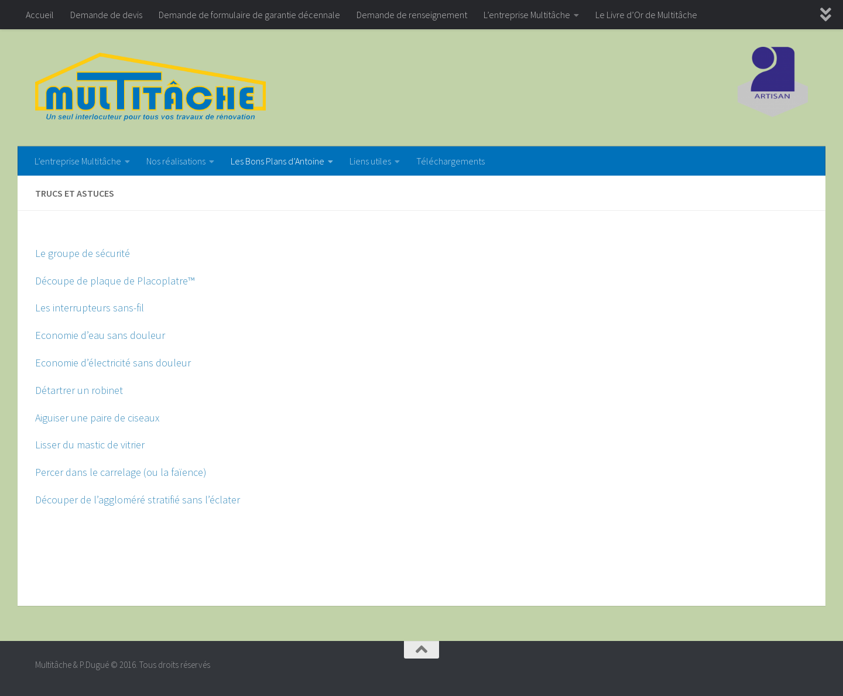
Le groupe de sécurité (82, 253)
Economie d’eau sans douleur (100, 335)
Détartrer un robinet (79, 390)
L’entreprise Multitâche (527, 14)
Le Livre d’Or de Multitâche (646, 14)
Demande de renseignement (412, 14)
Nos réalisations (175, 161)
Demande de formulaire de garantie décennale (249, 14)
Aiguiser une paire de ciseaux (97, 417)
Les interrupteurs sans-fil (89, 307)
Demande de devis (106, 14)
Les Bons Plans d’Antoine (277, 161)
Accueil (40, 14)
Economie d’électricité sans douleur (113, 362)
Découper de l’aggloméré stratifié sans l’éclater (137, 499)
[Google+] (799, 669)
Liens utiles (370, 161)
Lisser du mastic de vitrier (90, 444)
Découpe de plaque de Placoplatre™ (114, 280)
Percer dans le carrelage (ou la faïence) (121, 472)
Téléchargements (450, 161)
